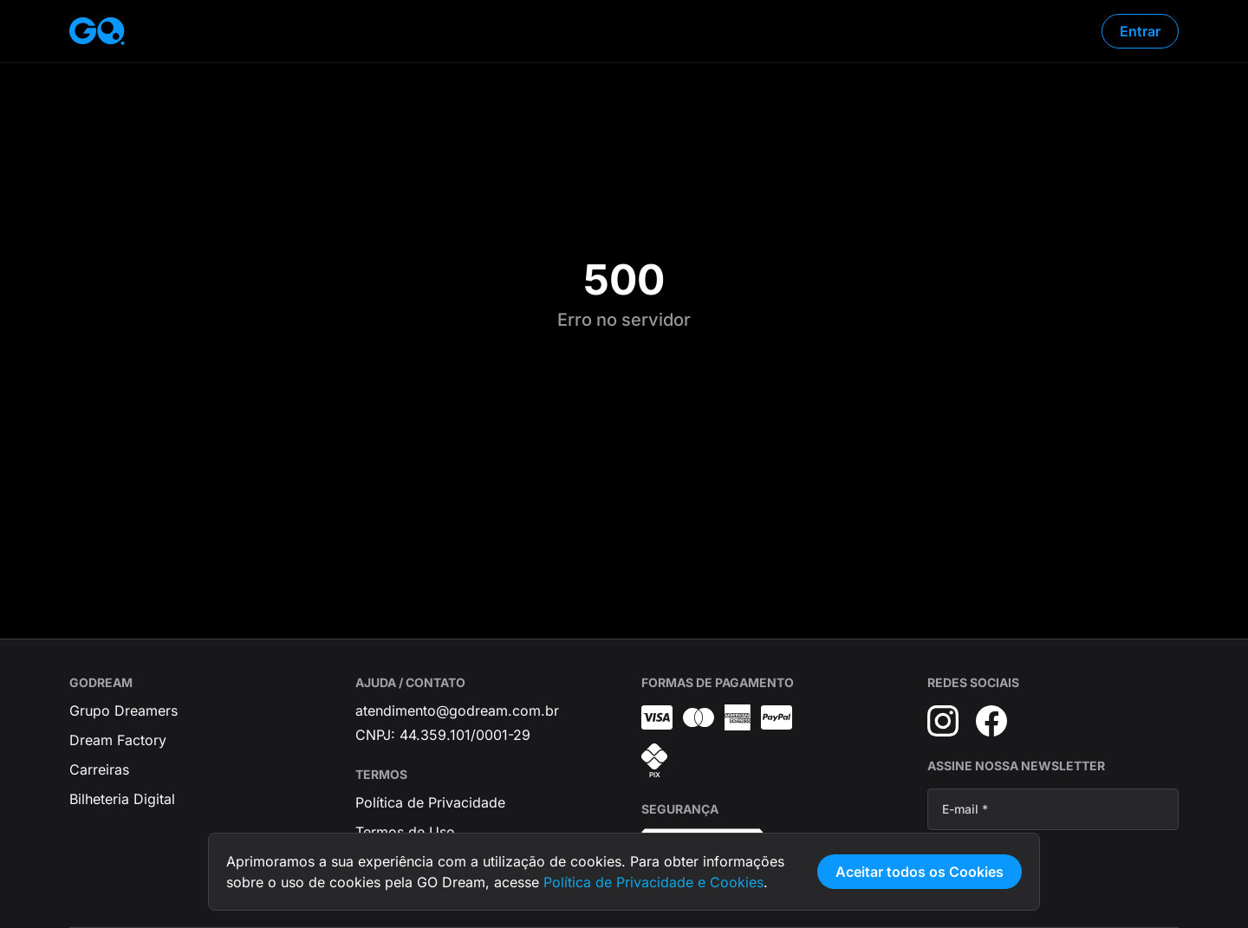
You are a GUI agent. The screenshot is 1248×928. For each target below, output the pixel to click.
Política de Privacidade (430, 802)
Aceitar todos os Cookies (919, 871)
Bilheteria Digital (122, 799)
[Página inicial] (97, 31)
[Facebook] (991, 721)
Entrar (1140, 31)
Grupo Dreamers (123, 710)
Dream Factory (117, 740)
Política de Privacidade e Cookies (653, 882)
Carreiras (99, 769)
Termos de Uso (405, 831)
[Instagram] (943, 721)
